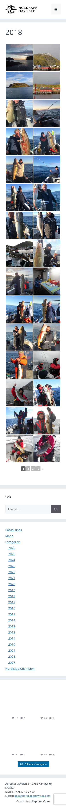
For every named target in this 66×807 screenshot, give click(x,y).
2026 (11, 548)
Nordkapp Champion (20, 668)
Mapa (9, 536)
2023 (11, 566)
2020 (11, 584)
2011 (11, 638)
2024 (11, 560)
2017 (11, 602)
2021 (11, 578)
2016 (11, 608)
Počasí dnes (13, 530)
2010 (11, 644)
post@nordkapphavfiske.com (32, 795)
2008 (11, 656)
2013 (11, 626)
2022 (11, 572)
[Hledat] (56, 509)
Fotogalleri (12, 542)
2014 (11, 620)
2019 (11, 590)
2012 (11, 632)
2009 (11, 650)
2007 (11, 662)
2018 (11, 596)
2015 (11, 614)
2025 (11, 554)
